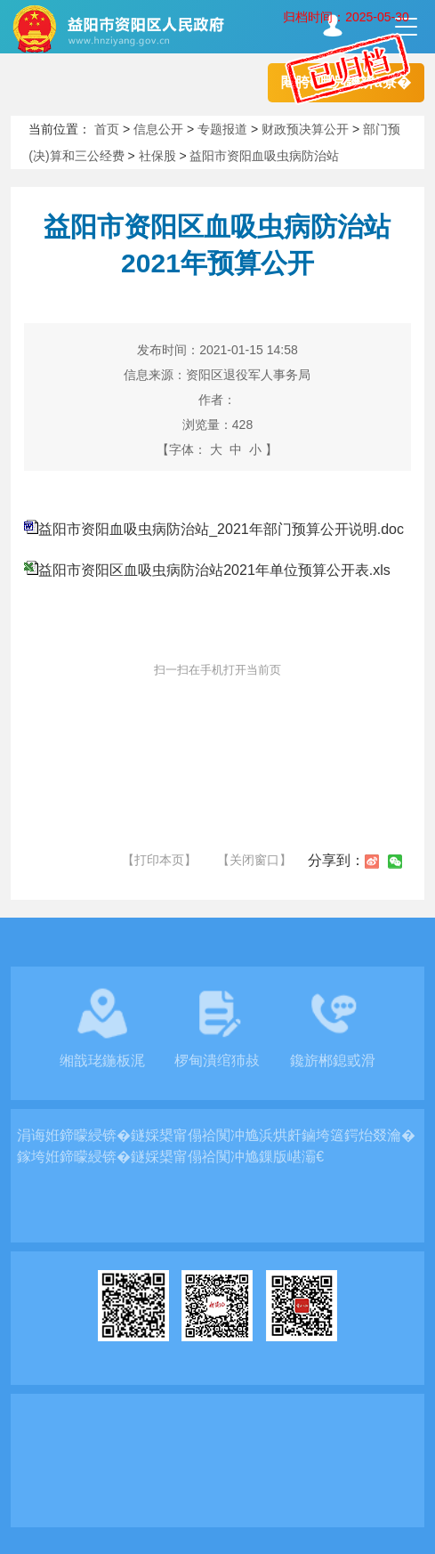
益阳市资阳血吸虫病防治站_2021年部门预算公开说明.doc (221, 529)
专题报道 (222, 129)
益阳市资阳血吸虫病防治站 (264, 156)
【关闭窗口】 (254, 860)
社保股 (157, 156)
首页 (106, 129)
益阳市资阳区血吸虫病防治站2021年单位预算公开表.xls (214, 570)
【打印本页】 (159, 860)
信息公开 (158, 129)
